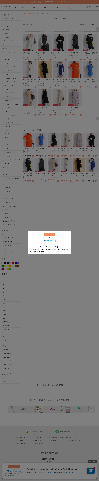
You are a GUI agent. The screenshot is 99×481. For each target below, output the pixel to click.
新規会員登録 (21, 437)
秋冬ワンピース (47, 13)
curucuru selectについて (56, 437)
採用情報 (29, 475)
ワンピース (38, 13)
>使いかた (48, 468)
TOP (24, 13)
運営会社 (23, 475)
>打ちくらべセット (51, 467)
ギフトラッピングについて (73, 440)
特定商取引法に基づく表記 (59, 475)
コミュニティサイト (72, 475)
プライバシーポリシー (39, 475)
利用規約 (48, 475)
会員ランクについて (39, 443)
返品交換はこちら (71, 437)
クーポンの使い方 (38, 440)
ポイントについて (22, 443)
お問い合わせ (37, 437)
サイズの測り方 (54, 440)
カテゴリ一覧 (30, 13)
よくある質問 (21, 440)
